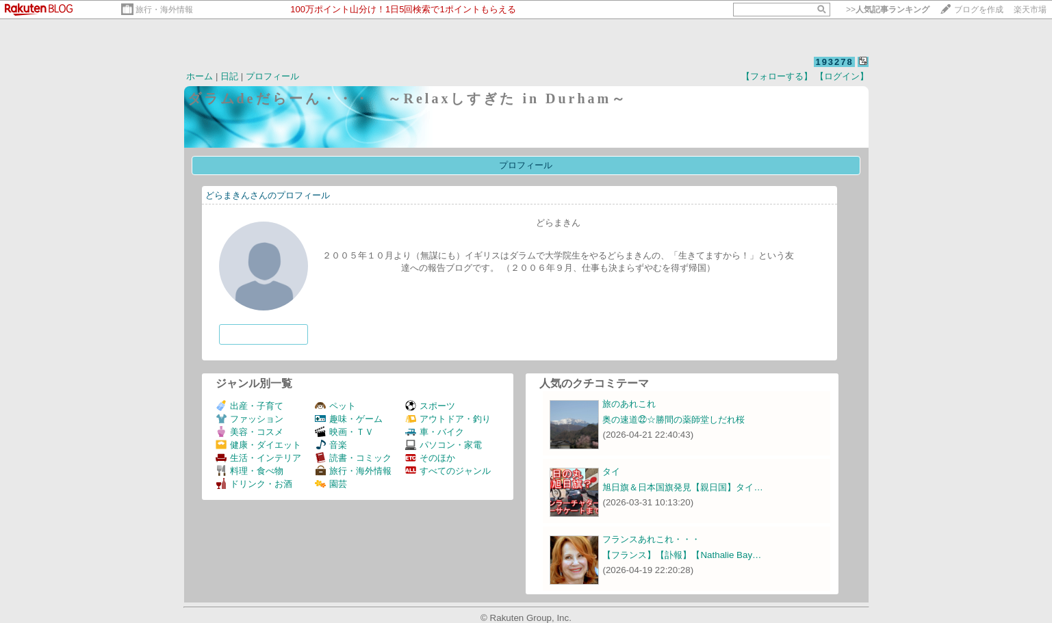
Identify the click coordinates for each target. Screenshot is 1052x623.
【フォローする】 (776, 76)
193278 (834, 62)
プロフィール (272, 76)
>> (887, 9)
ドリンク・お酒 (254, 484)
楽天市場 (1030, 9)
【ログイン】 (842, 76)
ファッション (249, 419)
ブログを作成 (978, 9)
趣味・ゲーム (349, 419)
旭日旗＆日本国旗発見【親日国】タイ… (682, 487)
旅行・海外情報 (164, 9)
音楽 (331, 445)
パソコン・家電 (443, 445)
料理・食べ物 (249, 471)
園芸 (331, 484)
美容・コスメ (249, 432)
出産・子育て (249, 406)
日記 (229, 76)
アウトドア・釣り (448, 419)
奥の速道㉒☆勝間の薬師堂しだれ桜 (673, 419)
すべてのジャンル (448, 471)
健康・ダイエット (258, 445)
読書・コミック (353, 458)
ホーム (199, 76)
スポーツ (430, 406)
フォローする (263, 334)
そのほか (430, 458)
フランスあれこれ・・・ (651, 539)
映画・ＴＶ (344, 432)
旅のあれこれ (629, 404)
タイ (611, 471)
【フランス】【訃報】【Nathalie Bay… (681, 555)
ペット (335, 406)
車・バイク (434, 432)
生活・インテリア (258, 458)
